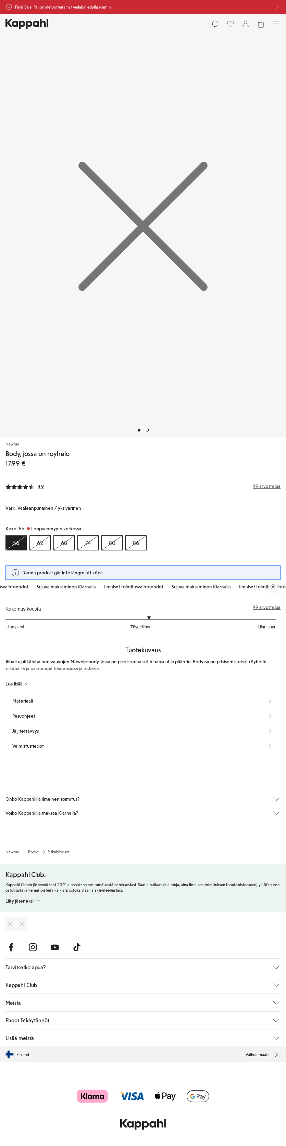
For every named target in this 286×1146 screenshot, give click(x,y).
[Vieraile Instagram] (32, 947)
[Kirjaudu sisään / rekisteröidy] (245, 23)
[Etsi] (215, 23)
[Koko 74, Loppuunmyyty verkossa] (88, 542)
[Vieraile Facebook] (10, 947)
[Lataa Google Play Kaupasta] (22, 924)
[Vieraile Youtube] (54, 947)
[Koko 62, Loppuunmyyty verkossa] (40, 542)
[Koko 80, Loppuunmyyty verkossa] (112, 542)
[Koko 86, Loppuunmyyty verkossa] (136, 542)
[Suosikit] (230, 23)
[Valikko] (275, 23)
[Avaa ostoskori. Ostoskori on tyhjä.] (260, 23)
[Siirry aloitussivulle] (26, 24)
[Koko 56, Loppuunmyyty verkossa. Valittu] (16, 542)
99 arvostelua (267, 607)
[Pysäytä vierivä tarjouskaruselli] (273, 587)
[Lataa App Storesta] (10, 924)
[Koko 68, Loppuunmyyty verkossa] (64, 542)
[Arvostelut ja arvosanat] (143, 486)
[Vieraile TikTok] (76, 947)
